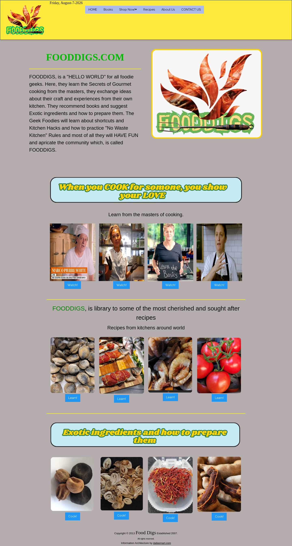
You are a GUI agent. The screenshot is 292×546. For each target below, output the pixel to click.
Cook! (72, 516)
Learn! (72, 398)
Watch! (73, 285)
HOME (92, 9)
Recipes (149, 9)
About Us (168, 9)
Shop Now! (128, 9)
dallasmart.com (162, 543)
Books (108, 9)
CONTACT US (191, 9)
